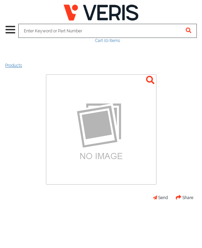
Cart (107, 40)
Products (13, 65)
